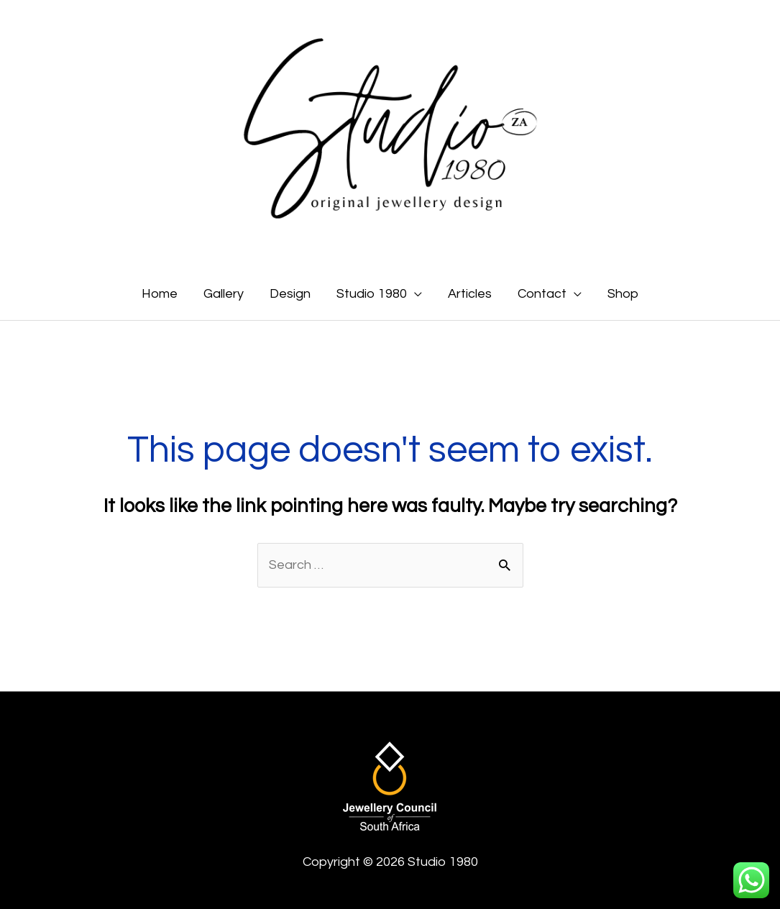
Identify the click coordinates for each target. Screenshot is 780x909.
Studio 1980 (371, 294)
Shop (622, 294)
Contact (542, 294)
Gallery (223, 294)
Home (160, 294)
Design (290, 294)
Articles (470, 294)
